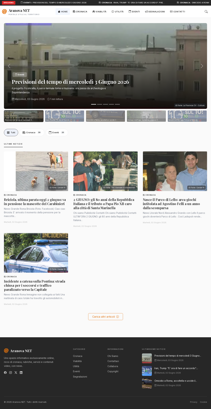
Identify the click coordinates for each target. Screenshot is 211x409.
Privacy (193, 402)
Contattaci (113, 361)
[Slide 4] (111, 104)
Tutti (11, 134)
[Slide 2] (99, 104)
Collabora (112, 366)
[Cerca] (206, 11)
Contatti (177, 11)
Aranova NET (18, 350)
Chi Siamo (112, 356)
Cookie (203, 402)
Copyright (112, 371)
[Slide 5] (117, 104)
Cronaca (80, 11)
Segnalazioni (155, 11)
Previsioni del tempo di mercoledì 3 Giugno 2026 (61, 2)
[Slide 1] (93, 104)
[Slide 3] (105, 104)
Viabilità (99, 11)
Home (63, 11)
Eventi (134, 11)
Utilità (118, 11)
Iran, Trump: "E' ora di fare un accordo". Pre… (140, 2)
